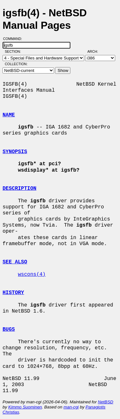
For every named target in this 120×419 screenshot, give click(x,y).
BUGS (9, 329)
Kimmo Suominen (25, 407)
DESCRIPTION (19, 188)
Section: (14, 51)
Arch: (95, 51)
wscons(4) (31, 274)
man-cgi (70, 407)
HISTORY (13, 292)
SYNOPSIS (15, 151)
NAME (9, 115)
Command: (14, 39)
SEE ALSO (15, 262)
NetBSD (105, 402)
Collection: (16, 64)
